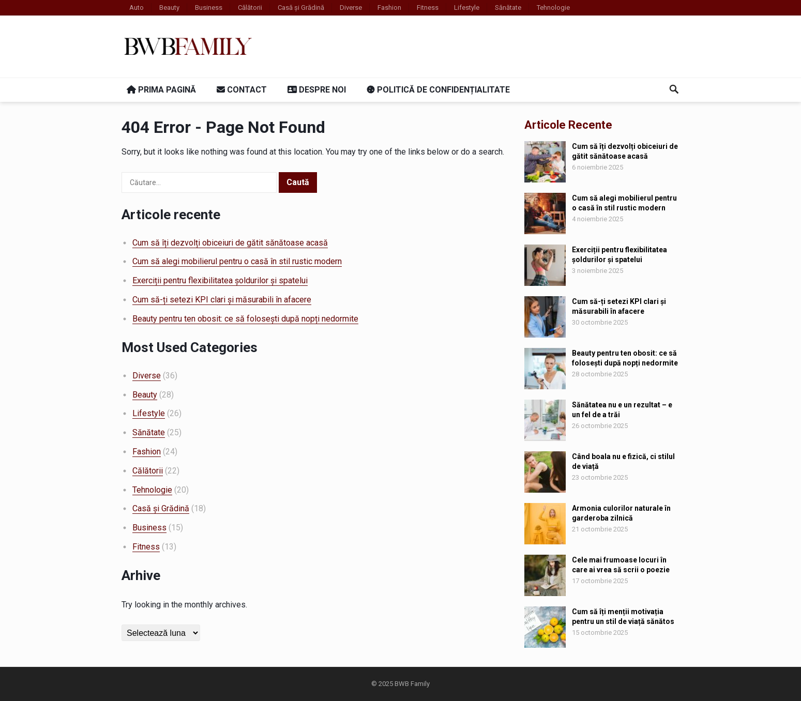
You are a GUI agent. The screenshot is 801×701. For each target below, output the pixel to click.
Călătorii (250, 7)
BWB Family (412, 684)
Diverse (351, 7)
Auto (136, 7)
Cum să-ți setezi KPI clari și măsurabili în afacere (221, 299)
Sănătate (508, 7)
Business (208, 7)
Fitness (428, 7)
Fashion (389, 7)
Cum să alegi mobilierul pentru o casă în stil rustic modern (237, 261)
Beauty (169, 7)
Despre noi (317, 90)
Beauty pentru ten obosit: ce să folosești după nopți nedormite (245, 319)
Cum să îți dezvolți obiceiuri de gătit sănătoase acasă (230, 243)
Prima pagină (161, 90)
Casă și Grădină (301, 7)
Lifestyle (466, 7)
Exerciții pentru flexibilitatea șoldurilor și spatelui (220, 280)
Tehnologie (553, 7)
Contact (242, 90)
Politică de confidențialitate (438, 90)
